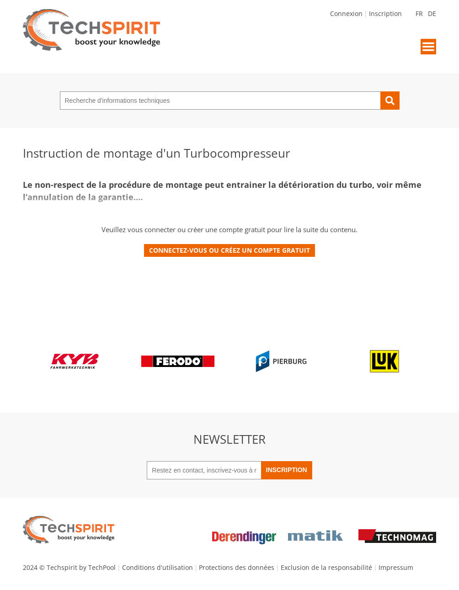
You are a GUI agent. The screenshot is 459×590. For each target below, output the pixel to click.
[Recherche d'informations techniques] (220, 100)
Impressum (396, 567)
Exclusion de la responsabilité (326, 567)
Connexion (346, 13)
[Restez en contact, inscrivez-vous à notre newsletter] (204, 470)
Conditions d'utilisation (157, 567)
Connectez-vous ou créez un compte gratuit (229, 250)
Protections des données (236, 567)
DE (432, 13)
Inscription (385, 13)
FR (419, 13)
